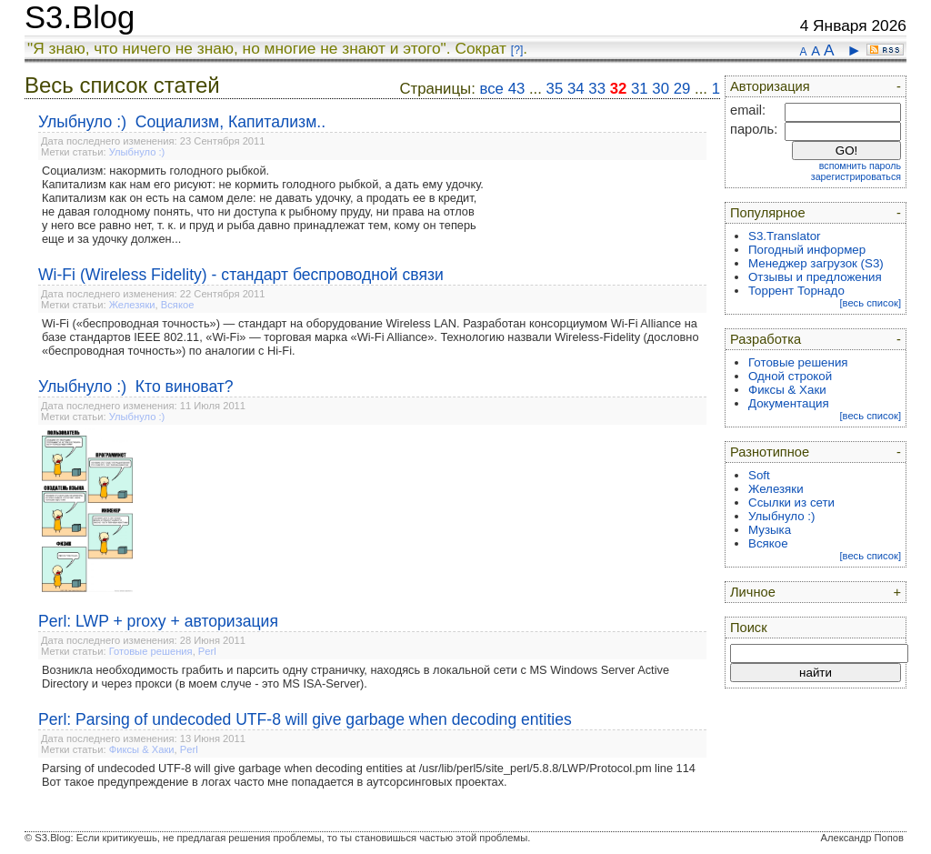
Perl (207, 651)
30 (660, 88)
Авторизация (770, 86)
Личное (753, 592)
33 (597, 88)
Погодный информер (807, 249)
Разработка (765, 339)
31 (639, 88)
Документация (788, 403)
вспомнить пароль (860, 165)
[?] (517, 50)
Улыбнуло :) (137, 151)
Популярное (768, 213)
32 (618, 88)
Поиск (748, 627)
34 (576, 88)
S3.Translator (784, 236)
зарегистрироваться (856, 176)
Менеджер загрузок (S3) (816, 263)
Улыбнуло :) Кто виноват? (136, 386)
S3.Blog (80, 17)
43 (517, 88)
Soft (759, 475)
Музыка (769, 530)
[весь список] (870, 302)
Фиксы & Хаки (142, 749)
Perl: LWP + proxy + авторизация (158, 621)
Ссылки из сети (791, 502)
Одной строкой (790, 376)
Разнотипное (769, 452)
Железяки (132, 304)
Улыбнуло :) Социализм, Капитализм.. (181, 122)
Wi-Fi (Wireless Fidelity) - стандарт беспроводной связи (241, 275)
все (492, 88)
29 (682, 88)
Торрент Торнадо (796, 290)
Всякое (178, 304)
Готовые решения (151, 651)
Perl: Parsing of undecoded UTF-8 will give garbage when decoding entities (305, 719)
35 (555, 88)
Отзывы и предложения (815, 277)
